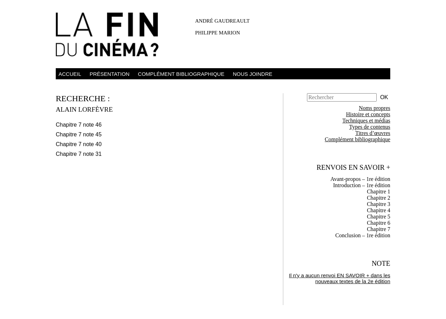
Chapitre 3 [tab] (378, 204)
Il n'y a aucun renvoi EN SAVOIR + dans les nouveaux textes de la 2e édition (339, 278)
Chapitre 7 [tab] (378, 229)
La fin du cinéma (111, 36)
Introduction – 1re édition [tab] (361, 185)
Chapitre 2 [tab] (378, 198)
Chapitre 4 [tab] (378, 210)
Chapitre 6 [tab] (378, 223)
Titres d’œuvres (372, 133)
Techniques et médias (367, 120)
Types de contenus (369, 127)
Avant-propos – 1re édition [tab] (360, 179)
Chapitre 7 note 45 (79, 134)
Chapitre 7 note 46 (79, 125)
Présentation (109, 74)
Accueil (70, 74)
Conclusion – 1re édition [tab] (362, 235)
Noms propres (374, 108)
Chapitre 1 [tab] (378, 191)
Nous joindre (252, 74)
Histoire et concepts (368, 114)
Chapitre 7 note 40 (79, 144)
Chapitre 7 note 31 (79, 154)
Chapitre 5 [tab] (378, 217)
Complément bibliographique (181, 74)
